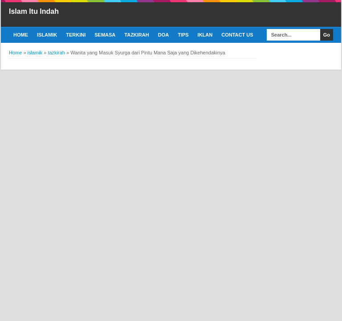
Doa (163, 34)
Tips (183, 34)
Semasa (104, 34)
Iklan (205, 34)
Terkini (76, 34)
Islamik (47, 34)
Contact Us (237, 34)
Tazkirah (136, 34)
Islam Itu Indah (34, 11)
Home (20, 34)
